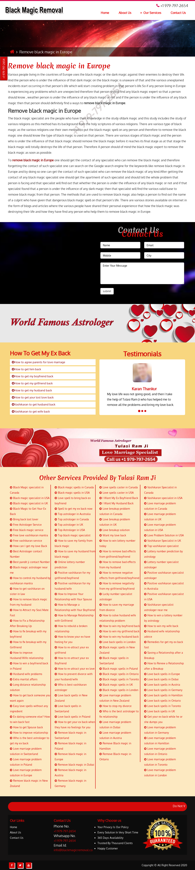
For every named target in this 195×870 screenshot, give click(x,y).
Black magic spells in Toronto (119, 679)
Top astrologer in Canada (72, 519)
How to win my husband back (119, 636)
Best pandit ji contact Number (30, 562)
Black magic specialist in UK (29, 503)
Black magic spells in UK (116, 684)
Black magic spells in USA (72, 492)
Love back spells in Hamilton (163, 695)
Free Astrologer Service (26, 524)
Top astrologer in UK (69, 524)
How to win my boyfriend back (119, 626)
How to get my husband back (32, 390)
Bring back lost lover (24, 519)
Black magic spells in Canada (74, 487)
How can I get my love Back (28, 546)
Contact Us (178, 13)
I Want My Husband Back (116, 503)
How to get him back (26, 369)
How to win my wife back (161, 626)
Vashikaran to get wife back (31, 411)
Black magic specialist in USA (30, 498)
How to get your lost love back (33, 397)
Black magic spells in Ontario (119, 674)
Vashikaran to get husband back (33, 404)
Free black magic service (26, 530)
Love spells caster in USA (116, 492)
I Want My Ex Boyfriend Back (118, 498)
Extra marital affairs (24, 679)
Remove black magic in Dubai (74, 764)
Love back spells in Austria (162, 684)
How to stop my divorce (115, 706)
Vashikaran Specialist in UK (162, 540)
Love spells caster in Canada (118, 487)
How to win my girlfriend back (119, 631)
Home (105, 13)
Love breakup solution (114, 530)
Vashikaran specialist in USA (163, 498)
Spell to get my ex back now (73, 508)
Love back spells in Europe (162, 674)
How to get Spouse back (26, 727)
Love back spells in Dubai (161, 679)
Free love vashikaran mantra (29, 535)
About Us (125, 13)
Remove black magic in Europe (59, 66)
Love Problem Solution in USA (164, 535)
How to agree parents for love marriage (38, 362)
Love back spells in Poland (72, 716)
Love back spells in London (117, 642)
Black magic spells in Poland (118, 668)
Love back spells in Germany (163, 690)
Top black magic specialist (72, 535)
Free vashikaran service (26, 540)
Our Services (151, 13)
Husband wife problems (26, 674)
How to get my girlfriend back (32, 383)
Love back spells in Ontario (162, 700)
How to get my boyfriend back (32, 376)
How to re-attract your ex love (75, 668)
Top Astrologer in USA (70, 530)
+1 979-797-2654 (4, 68)
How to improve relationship (29, 732)
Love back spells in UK (159, 711)
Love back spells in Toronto (162, 706)
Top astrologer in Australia (73, 514)
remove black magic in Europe (33, 160)
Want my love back (112, 535)
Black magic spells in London (118, 690)
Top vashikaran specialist (161, 546)
